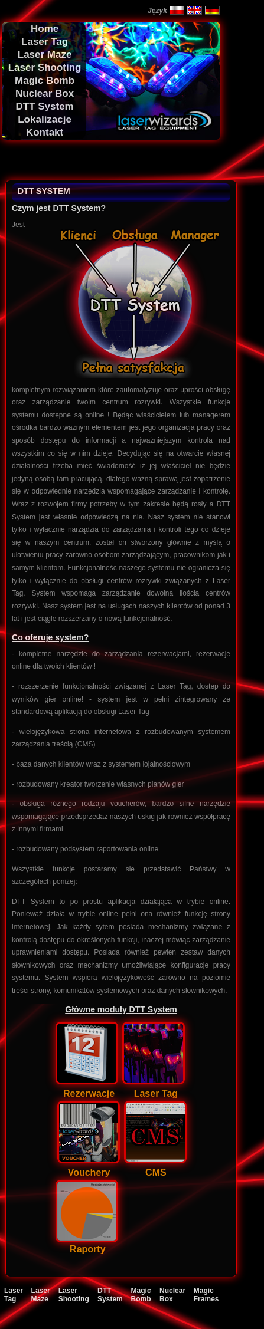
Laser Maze (40, 1295)
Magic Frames (206, 1295)
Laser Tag (13, 1295)
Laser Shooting (73, 1295)
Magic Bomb (141, 1295)
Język (157, 10)
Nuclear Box (172, 1295)
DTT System (110, 1295)
